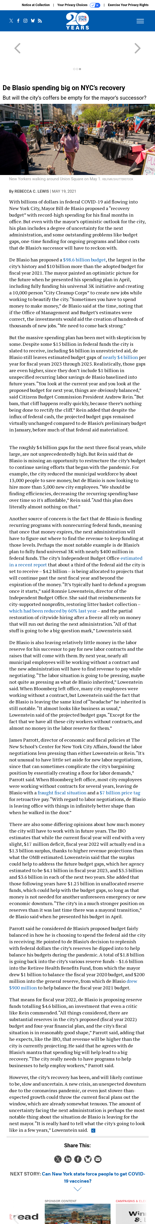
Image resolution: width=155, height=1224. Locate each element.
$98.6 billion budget (84, 240)
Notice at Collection (36, 5)
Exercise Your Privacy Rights (128, 5)
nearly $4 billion (120, 338)
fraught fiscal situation (62, 773)
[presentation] (15, 1200)
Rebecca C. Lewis (31, 172)
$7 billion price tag (120, 773)
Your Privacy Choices (78, 5)
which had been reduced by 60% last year (53, 592)
